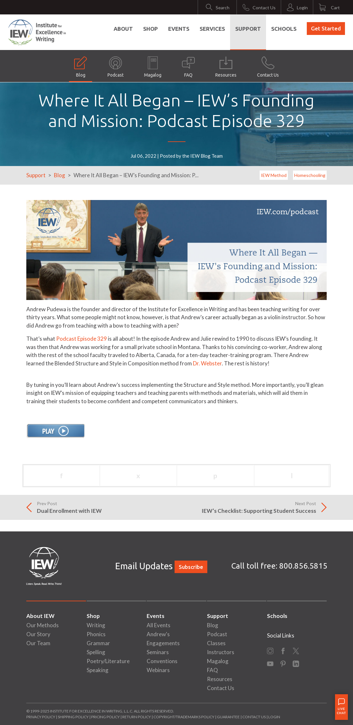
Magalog (152, 67)
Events (178, 29)
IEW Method (274, 175)
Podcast (116, 67)
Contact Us (268, 67)
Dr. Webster (207, 363)
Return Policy (136, 716)
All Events (158, 625)
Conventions (162, 661)
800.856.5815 (303, 566)
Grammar (98, 643)
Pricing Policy (105, 716)
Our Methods (42, 625)
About (123, 29)
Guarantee (228, 716)
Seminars (158, 652)
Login (274, 716)
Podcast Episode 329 (81, 338)
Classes (216, 643)
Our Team (38, 643)
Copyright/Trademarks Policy (183, 716)
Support (248, 29)
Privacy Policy (40, 716)
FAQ (188, 67)
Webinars (158, 670)
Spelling (96, 652)
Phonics (96, 634)
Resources (226, 67)
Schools (284, 29)
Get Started (326, 28)
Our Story (38, 634)
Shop (150, 29)
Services (212, 29)
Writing (96, 625)
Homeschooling (309, 175)
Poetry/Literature (108, 661)
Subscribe (191, 567)
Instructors (220, 652)
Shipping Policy (73, 716)
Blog (80, 67)
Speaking (97, 670)
